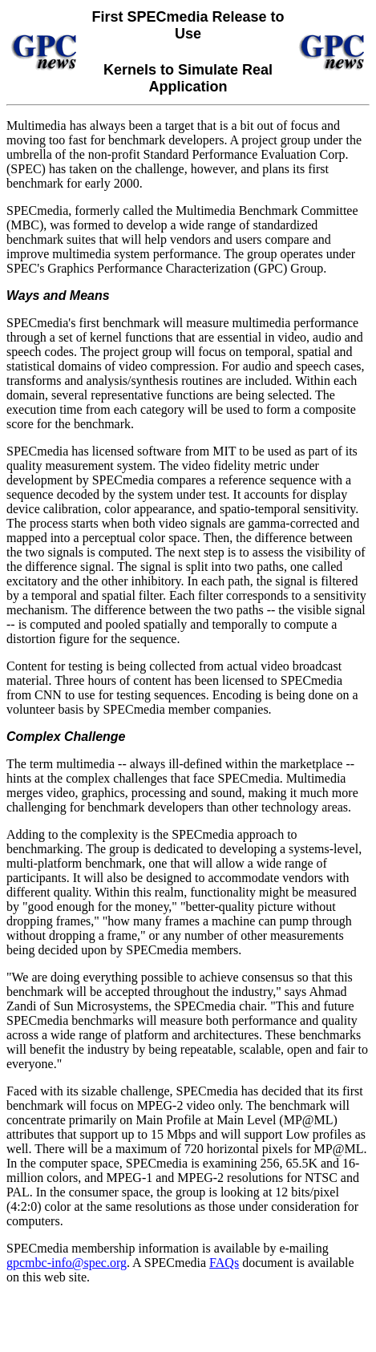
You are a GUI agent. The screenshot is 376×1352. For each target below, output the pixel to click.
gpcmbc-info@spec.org (66, 1262)
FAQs (224, 1262)
